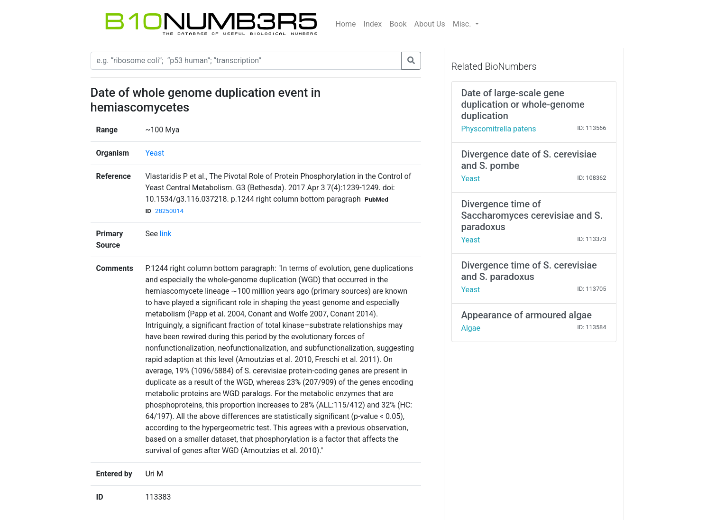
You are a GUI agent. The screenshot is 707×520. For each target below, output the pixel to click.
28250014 (169, 210)
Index (373, 23)
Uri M (154, 473)
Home (346, 23)
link (166, 233)
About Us (429, 23)
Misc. (463, 23)
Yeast (154, 153)
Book (397, 23)
